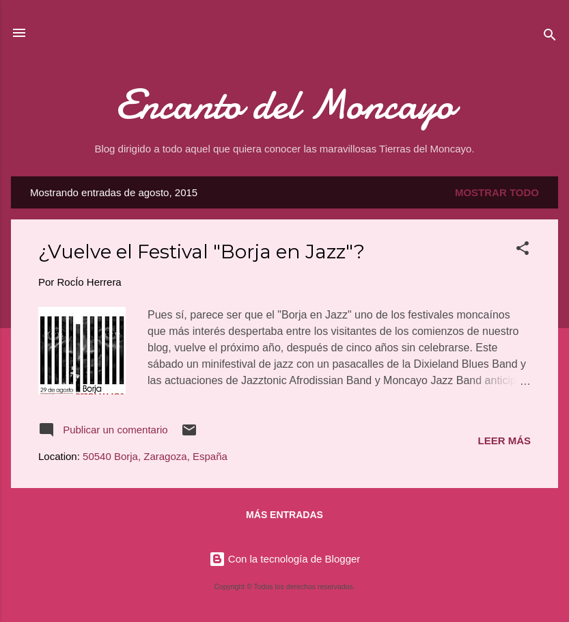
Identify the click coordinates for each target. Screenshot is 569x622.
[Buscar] (550, 37)
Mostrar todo (497, 192)
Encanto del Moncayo (284, 104)
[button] (522, 250)
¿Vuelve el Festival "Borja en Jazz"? (201, 251)
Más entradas (284, 514)
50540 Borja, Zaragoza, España (155, 456)
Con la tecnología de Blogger (285, 559)
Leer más (504, 440)
